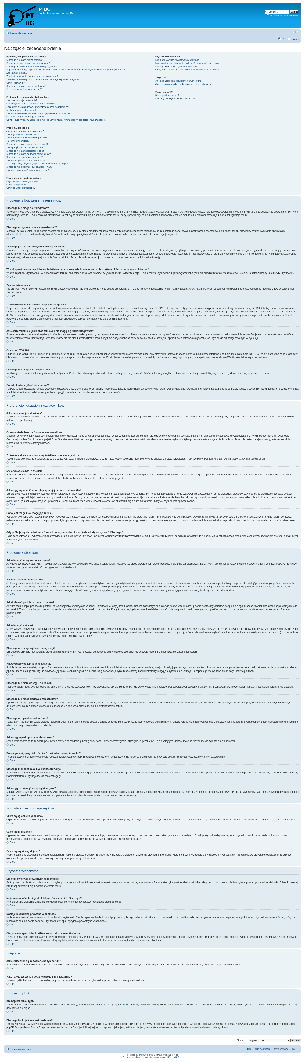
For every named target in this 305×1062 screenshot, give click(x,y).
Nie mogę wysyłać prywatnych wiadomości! (177, 60)
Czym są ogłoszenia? (17, 184)
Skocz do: (242, 1040)
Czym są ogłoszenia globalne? (22, 181)
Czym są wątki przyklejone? (20, 187)
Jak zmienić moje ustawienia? (21, 100)
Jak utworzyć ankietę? (17, 140)
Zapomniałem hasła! (16, 73)
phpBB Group (121, 1004)
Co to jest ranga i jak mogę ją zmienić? (26, 116)
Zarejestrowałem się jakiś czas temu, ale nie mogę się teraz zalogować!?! (44, 79)
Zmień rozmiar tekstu (296, 32)
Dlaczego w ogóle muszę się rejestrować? (28, 63)
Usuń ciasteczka (262, 1049)
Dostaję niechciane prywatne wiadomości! (177, 66)
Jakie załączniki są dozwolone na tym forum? (178, 81)
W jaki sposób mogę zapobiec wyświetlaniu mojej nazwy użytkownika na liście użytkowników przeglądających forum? (66, 69)
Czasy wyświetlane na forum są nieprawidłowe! (30, 103)
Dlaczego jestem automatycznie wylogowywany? (31, 66)
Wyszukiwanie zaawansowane (283, 15)
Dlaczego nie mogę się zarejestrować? (26, 86)
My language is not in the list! (21, 110)
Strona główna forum (21, 33)
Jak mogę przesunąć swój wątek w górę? (27, 170)
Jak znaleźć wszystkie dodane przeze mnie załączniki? (183, 84)
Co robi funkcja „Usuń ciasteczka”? (24, 89)
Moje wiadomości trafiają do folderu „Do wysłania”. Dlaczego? (187, 63)
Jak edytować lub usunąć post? (22, 134)
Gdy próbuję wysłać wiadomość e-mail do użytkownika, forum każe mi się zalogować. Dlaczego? (56, 120)
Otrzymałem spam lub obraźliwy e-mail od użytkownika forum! (187, 69)
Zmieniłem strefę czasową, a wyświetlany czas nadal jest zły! (37, 107)
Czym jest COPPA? (16, 82)
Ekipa (249, 1049)
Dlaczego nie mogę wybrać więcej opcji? (27, 144)
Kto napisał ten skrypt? (167, 95)
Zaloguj (295, 39)
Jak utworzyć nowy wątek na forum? (25, 131)
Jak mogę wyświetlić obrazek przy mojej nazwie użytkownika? (38, 113)
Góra (12, 218)
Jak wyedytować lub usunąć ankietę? (25, 147)
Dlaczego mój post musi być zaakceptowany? (29, 167)
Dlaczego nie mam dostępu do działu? (26, 150)
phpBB (142, 1055)
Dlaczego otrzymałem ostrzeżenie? (24, 157)
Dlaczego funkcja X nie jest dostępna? (175, 98)
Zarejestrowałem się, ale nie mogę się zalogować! (32, 76)
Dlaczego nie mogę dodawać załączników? (28, 154)
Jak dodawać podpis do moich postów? (26, 137)
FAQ (284, 39)
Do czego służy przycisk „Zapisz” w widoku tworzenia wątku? (37, 163)
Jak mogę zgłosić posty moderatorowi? (26, 160)
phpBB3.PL (177, 1057)
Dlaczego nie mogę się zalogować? (24, 60)
